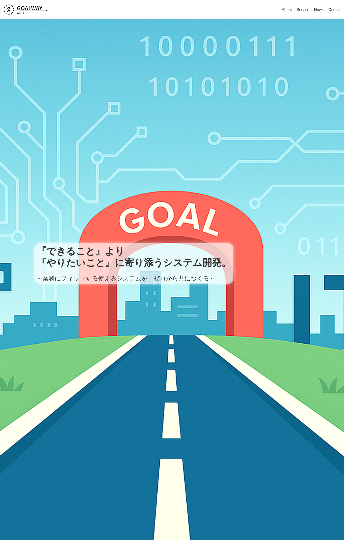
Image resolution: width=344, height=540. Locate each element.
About (287, 10)
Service (302, 10)
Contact (335, 10)
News (319, 10)
